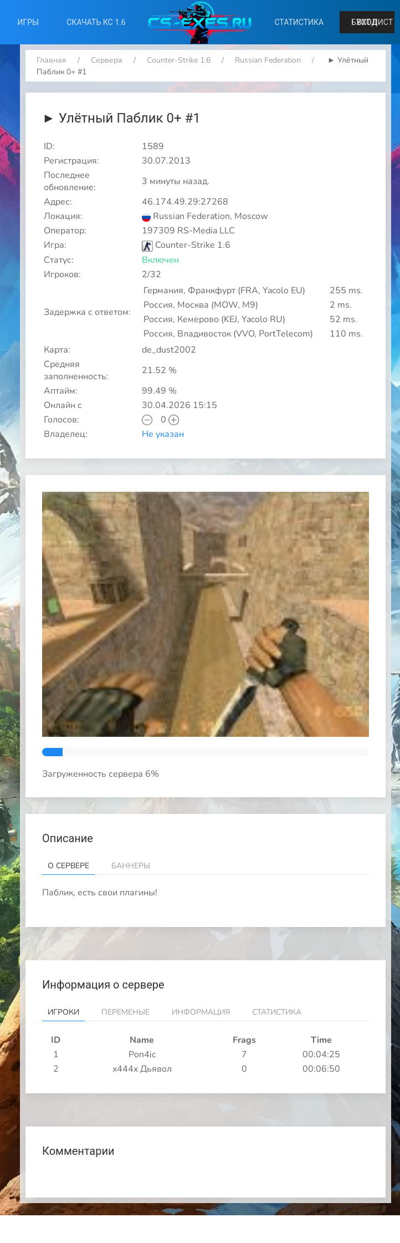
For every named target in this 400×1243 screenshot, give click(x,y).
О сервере (68, 865)
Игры (28, 22)
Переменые (125, 1012)
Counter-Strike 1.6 (179, 60)
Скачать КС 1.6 (95, 22)
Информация (201, 1012)
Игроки (63, 1012)
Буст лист (372, 22)
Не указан (163, 434)
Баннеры (130, 865)
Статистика (299, 22)
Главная (51, 60)
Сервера (106, 60)
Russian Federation (268, 60)
